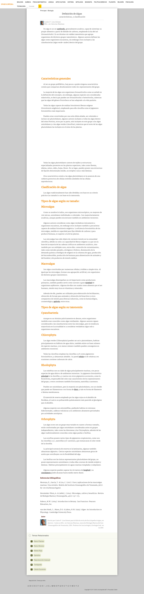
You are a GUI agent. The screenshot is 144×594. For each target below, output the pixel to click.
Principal (43, 11)
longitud (86, 470)
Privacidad (110, 589)
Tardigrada (38, 565)
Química (28, 2)
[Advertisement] (72, 60)
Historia (71, 2)
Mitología (79, 2)
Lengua (51, 2)
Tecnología (21, 6)
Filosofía (112, 2)
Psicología (130, 2)
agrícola (57, 301)
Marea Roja (38, 551)
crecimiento (46, 473)
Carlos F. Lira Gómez (52, 22)
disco (76, 389)
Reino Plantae (39, 541)
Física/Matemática (39, 2)
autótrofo (61, 29)
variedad (88, 283)
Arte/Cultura (61, 2)
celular (81, 356)
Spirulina (37, 555)
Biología (20, 2)
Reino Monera (39, 546)
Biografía (88, 2)
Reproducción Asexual (42, 560)
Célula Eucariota (40, 569)
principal (44, 376)
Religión (121, 2)
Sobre (115, 589)
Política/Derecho (100, 2)
